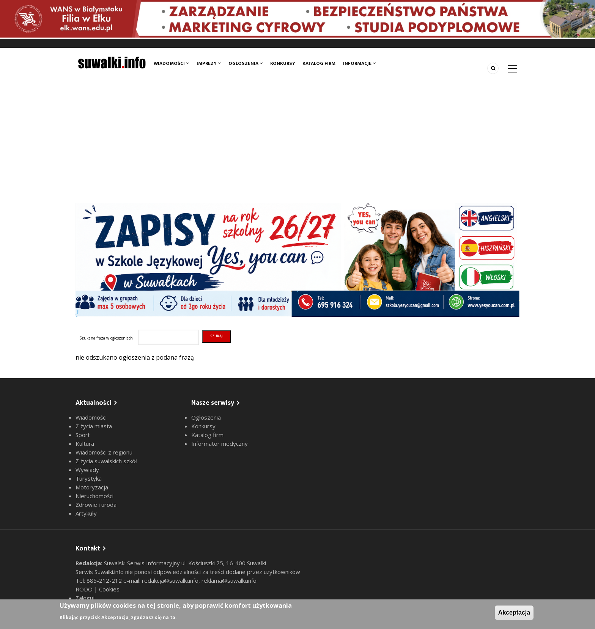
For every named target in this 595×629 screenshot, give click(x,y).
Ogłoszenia (245, 63)
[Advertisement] (297, 146)
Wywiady (87, 469)
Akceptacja (514, 612)
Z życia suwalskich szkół (106, 461)
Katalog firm (319, 63)
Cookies (109, 589)
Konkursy (282, 63)
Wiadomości (171, 63)
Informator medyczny (219, 443)
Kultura (85, 443)
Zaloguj (85, 598)
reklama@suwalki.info (229, 580)
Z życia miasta (94, 426)
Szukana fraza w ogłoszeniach (106, 338)
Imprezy (209, 63)
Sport (83, 435)
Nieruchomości (94, 496)
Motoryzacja (92, 487)
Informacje (359, 63)
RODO (85, 589)
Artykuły (86, 513)
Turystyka (89, 478)
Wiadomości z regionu (104, 452)
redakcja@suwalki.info (170, 580)
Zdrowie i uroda (96, 504)
